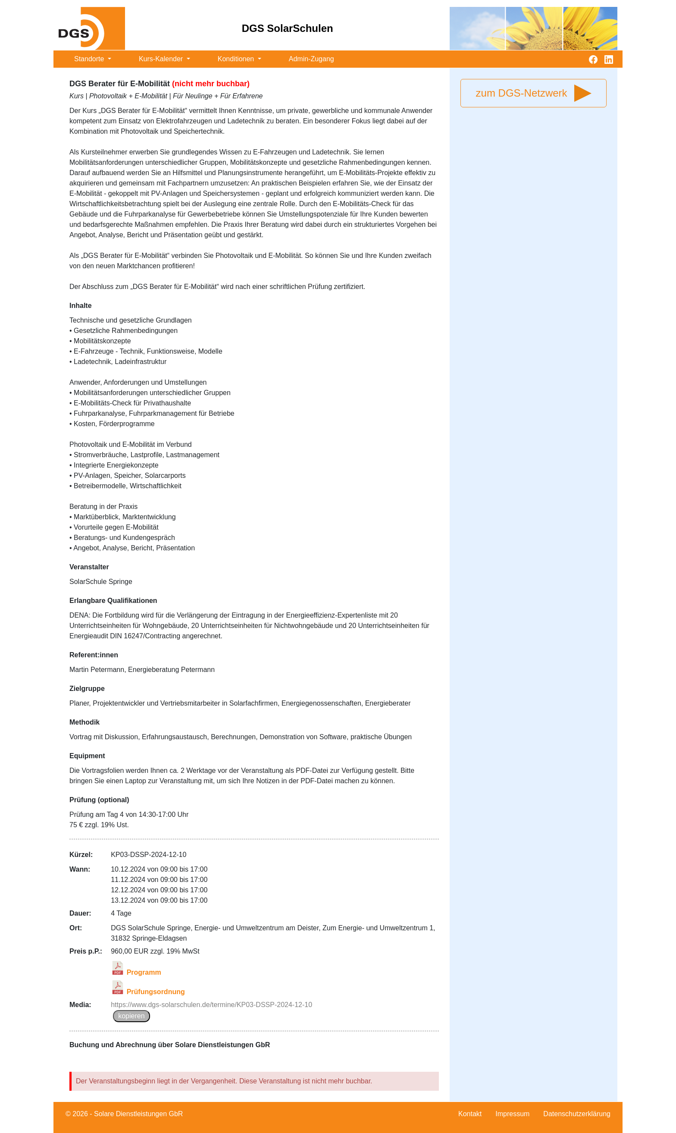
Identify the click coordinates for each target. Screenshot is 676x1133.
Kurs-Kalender (162, 59)
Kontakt (470, 1113)
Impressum (512, 1113)
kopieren (131, 1016)
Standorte (90, 59)
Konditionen (237, 59)
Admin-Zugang (311, 59)
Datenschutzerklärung (576, 1113)
